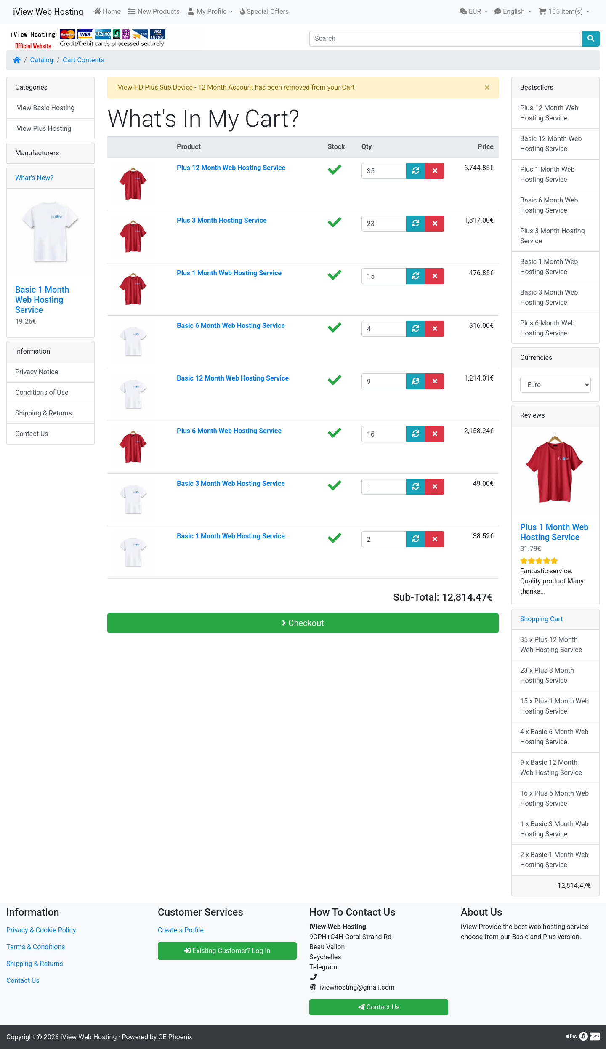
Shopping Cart (541, 619)
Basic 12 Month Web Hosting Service (233, 378)
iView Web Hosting (48, 12)
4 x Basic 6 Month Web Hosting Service (554, 737)
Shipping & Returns (43, 413)
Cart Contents (83, 60)
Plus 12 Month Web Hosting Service (231, 168)
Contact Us (31, 434)
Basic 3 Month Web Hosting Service (231, 483)
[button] (210, 11)
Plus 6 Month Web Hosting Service (229, 431)
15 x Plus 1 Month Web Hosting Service (554, 706)
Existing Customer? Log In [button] (227, 951)
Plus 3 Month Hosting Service (221, 220)
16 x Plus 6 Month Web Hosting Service (554, 798)
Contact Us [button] (379, 1007)
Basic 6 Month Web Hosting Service (231, 326)
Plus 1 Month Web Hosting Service (229, 273)
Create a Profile (181, 930)
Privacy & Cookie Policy (41, 930)
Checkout (303, 623)
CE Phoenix (175, 1037)
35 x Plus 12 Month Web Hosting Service (551, 645)
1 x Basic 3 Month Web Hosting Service (554, 829)
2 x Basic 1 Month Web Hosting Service (554, 860)
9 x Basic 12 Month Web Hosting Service (551, 768)
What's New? (34, 178)
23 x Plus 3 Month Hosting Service (547, 675)
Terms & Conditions (35, 947)
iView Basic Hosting (44, 108)
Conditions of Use (41, 393)
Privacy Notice (36, 372)
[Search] (445, 39)
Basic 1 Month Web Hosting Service (231, 536)
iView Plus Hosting (43, 129)
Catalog (41, 60)
